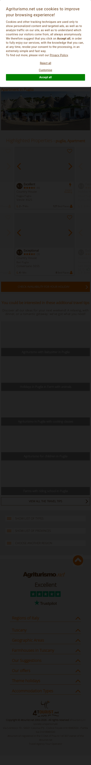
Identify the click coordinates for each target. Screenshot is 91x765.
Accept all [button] (45, 77)
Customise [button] (45, 70)
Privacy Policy (59, 55)
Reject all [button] (45, 63)
